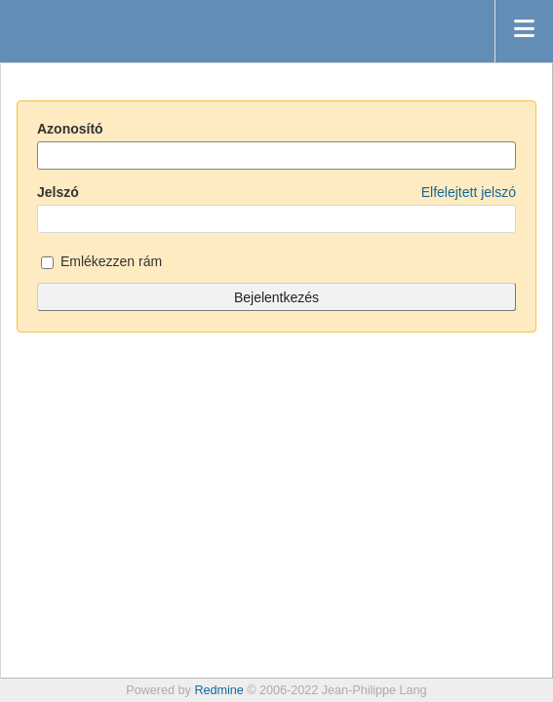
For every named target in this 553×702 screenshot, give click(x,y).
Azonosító (70, 128)
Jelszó (276, 192)
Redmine (218, 690)
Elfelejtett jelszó (468, 192)
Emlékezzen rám (101, 263)
